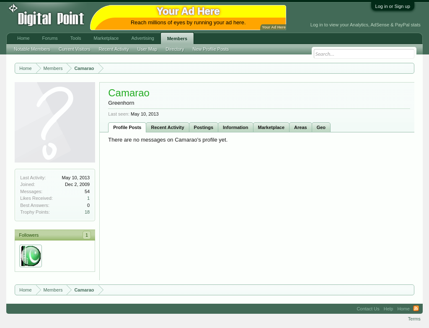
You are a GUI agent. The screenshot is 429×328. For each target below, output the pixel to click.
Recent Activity (167, 127)
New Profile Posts (211, 49)
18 (87, 211)
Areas (300, 127)
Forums (50, 38)
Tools (75, 38)
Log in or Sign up (392, 6)
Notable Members (32, 49)
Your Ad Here (273, 27)
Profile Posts (127, 127)
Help (388, 308)
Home (23, 38)
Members (177, 38)
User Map (147, 49)
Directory (175, 49)
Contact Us (368, 308)
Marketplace (271, 127)
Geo (321, 127)
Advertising (142, 38)
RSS (416, 308)
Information (235, 127)
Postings (203, 127)
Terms (414, 318)
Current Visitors (74, 49)
